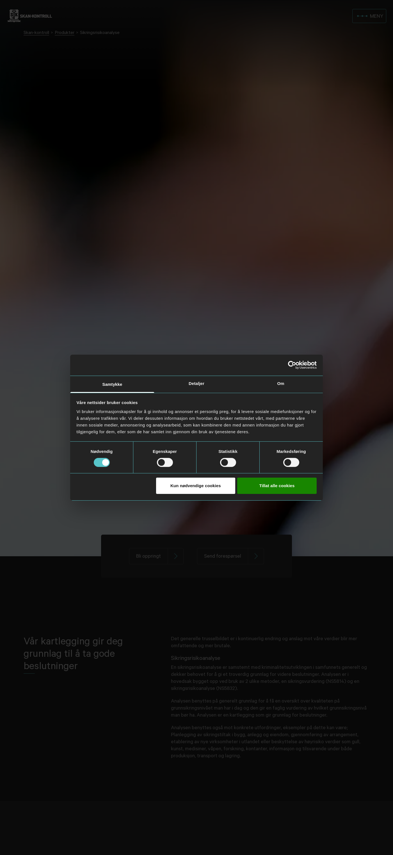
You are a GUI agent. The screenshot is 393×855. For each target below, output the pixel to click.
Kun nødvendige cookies (195, 485)
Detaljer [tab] (196, 383)
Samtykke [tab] (112, 384)
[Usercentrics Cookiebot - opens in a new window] (292, 365)
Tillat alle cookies (277, 485)
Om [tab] (280, 383)
